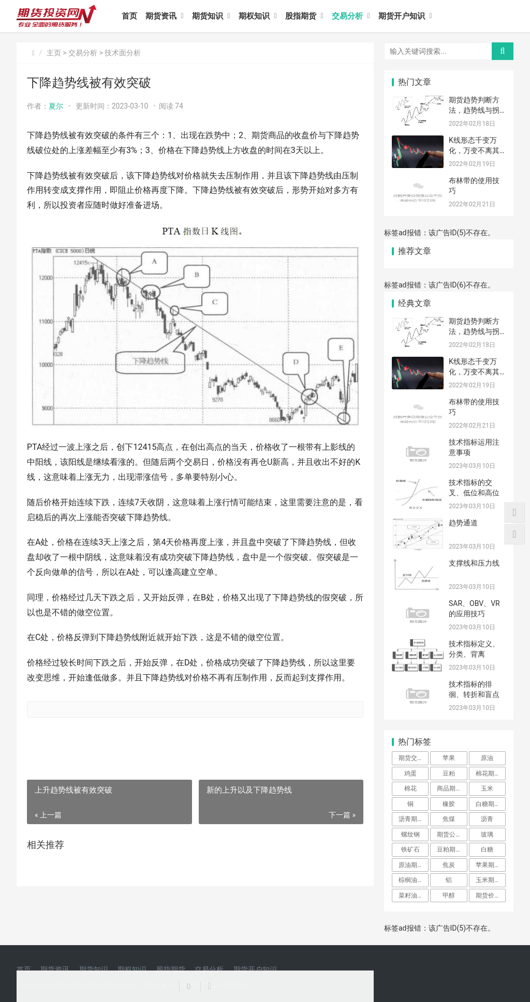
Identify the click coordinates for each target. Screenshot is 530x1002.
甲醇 (449, 895)
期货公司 (449, 834)
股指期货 (300, 16)
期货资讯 (160, 16)
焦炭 (449, 865)
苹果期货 (488, 865)
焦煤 (449, 819)
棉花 (410, 788)
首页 (129, 16)
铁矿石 (410, 849)
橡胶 (449, 804)
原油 (487, 758)
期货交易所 (414, 758)
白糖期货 (488, 804)
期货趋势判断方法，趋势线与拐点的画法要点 (474, 110)
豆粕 (449, 773)
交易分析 (347, 16)
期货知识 (207, 16)
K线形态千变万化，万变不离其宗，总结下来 (474, 150)
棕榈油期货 (414, 880)
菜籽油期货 (414, 895)
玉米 (487, 788)
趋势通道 (463, 523)
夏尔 (56, 106)
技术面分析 (123, 53)
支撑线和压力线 (474, 563)
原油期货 (411, 865)
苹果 (449, 758)
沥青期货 (411, 819)
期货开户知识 (401, 16)
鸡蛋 (410, 773)
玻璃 (487, 834)
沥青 (487, 819)
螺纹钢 (410, 834)
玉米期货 (488, 880)
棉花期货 (488, 773)
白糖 (487, 849)
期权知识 (254, 16)
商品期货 (449, 788)
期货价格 (488, 895)
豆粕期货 (449, 849)
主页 (54, 53)
